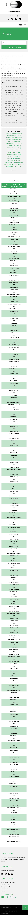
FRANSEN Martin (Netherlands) (14, 139)
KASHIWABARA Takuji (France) (14, 143)
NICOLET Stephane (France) (14, 152)
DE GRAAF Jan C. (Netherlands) (14, 137)
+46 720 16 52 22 (7, 894)
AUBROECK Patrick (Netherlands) (14, 133)
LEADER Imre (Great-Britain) (14, 146)
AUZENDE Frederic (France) (14, 135)
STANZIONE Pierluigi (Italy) (14, 160)
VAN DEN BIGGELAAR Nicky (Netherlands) (14, 164)
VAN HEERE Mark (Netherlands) (14, 167)
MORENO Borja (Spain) (14, 150)
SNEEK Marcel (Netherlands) (14, 158)
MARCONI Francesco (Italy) (14, 148)
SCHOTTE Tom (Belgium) (14, 156)
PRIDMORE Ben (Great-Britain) (14, 154)
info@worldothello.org (8, 897)
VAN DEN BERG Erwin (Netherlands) (14, 162)
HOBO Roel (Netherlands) (14, 141)
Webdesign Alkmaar (10, 907)
